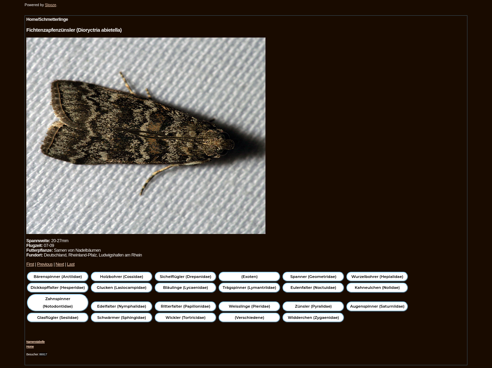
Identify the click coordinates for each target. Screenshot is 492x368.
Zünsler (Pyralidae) (313, 306)
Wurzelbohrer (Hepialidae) (377, 276)
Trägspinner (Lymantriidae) (249, 287)
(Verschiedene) (249, 317)
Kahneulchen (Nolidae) (377, 287)
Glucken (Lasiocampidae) (121, 287)
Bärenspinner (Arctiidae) (57, 276)
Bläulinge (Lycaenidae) (185, 287)
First (30, 264)
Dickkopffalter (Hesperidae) (58, 287)
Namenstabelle (35, 341)
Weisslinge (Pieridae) (249, 306)
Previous (45, 264)
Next (60, 264)
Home (30, 346)
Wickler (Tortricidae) (186, 317)
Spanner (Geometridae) (313, 276)
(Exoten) (249, 276)
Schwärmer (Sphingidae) (121, 317)
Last (70, 264)
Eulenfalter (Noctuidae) (313, 287)
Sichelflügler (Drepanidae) (185, 276)
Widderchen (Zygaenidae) (313, 317)
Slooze (50, 5)
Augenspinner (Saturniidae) (377, 306)
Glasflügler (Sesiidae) (58, 317)
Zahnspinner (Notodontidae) (58, 302)
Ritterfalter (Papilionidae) (185, 306)
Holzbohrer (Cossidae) (121, 276)
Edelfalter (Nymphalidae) (121, 306)
